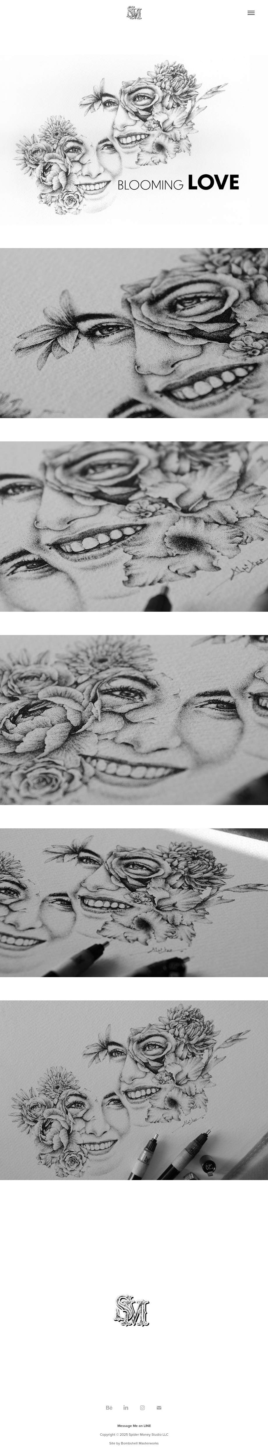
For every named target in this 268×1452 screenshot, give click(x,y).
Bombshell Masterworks (140, 1443)
